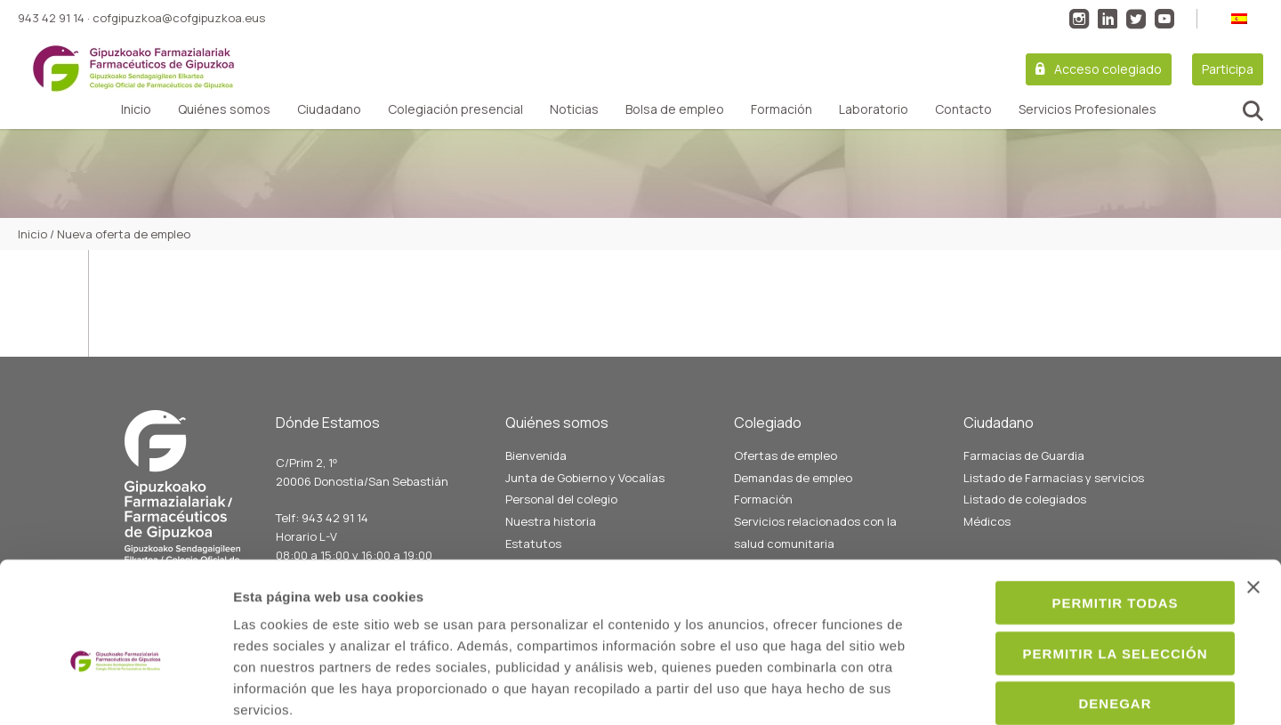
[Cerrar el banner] (1253, 495)
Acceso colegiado (1108, 68)
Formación (781, 109)
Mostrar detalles (966, 689)
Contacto (963, 109)
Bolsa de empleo (674, 109)
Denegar (1087, 611)
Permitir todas (1087, 511)
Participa (1227, 68)
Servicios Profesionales (1087, 109)
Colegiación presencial (455, 109)
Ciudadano (329, 109)
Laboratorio (873, 109)
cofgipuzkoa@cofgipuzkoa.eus (179, 18)
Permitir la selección (1087, 561)
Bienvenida (536, 455)
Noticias (574, 109)
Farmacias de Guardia (1023, 455)
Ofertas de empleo (785, 455)
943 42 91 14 (51, 18)
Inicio (136, 109)
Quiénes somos (224, 109)
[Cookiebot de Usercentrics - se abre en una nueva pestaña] (115, 690)
